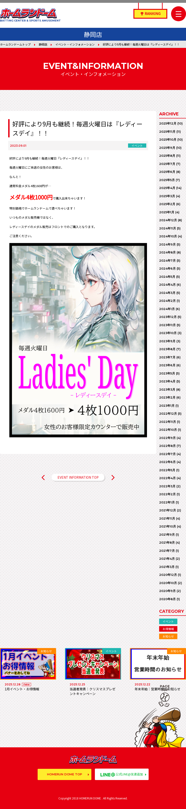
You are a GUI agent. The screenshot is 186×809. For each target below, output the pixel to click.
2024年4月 (167, 284)
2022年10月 (168, 429)
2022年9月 (167, 438)
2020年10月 (168, 583)
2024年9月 (167, 244)
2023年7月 (167, 357)
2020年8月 (167, 599)
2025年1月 (166, 212)
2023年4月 (167, 381)
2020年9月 (167, 591)
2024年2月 (167, 301)
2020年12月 (168, 575)
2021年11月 (167, 518)
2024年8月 (167, 252)
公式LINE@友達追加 (121, 774)
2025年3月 (167, 196)
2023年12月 (168, 317)
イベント (168, 621)
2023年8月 (167, 349)
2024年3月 (167, 293)
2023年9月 (167, 341)
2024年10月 (168, 236)
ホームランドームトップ (15, 44)
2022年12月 (168, 413)
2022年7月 (167, 454)
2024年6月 (167, 268)
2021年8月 (167, 542)
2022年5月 (167, 470)
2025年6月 (167, 172)
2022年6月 (167, 462)
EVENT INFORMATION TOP (78, 477)
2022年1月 (167, 502)
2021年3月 (167, 567)
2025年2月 (167, 204)
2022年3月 (167, 486)
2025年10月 (167, 139)
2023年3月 (167, 389)
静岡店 (43, 44)
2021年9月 (167, 534)
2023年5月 (167, 373)
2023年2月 (167, 397)
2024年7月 (167, 260)
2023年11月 (167, 325)
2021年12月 (167, 510)
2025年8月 (167, 155)
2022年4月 (167, 478)
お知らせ (168, 636)
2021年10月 (167, 526)
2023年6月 (167, 365)
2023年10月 (168, 333)
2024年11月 (167, 228)
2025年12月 (167, 123)
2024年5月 (167, 276)
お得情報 (168, 629)
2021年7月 (167, 550)
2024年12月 (168, 220)
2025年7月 (167, 164)
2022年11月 (167, 422)
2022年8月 (167, 446)
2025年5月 (167, 180)
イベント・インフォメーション (75, 44)
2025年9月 (167, 148)
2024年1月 (167, 309)
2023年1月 (167, 405)
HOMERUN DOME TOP (64, 774)
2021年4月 (167, 558)
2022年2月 (167, 494)
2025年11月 (167, 131)
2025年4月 (167, 188)
